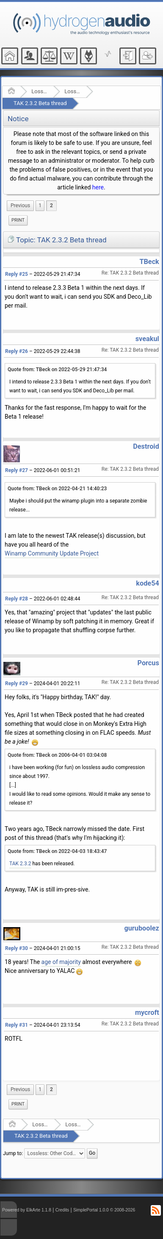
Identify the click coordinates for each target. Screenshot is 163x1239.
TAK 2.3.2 (20, 864)
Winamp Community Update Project (52, 553)
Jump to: (13, 1153)
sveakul (147, 339)
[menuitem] (20, 205)
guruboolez (141, 928)
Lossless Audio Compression (39, 91)
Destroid (146, 446)
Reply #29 (16, 683)
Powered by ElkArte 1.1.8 (26, 1210)
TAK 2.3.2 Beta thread (40, 103)
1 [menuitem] (40, 205)
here (98, 187)
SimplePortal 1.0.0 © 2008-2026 (104, 1210)
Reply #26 (16, 351)
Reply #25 (16, 274)
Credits (62, 1210)
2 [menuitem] (51, 205)
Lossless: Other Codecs (72, 91)
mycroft (147, 1012)
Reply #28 (16, 599)
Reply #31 (16, 1025)
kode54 (147, 583)
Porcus (148, 663)
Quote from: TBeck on (57, 369)
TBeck (149, 262)
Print (18, 220)
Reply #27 (16, 470)
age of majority (61, 961)
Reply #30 (16, 948)
